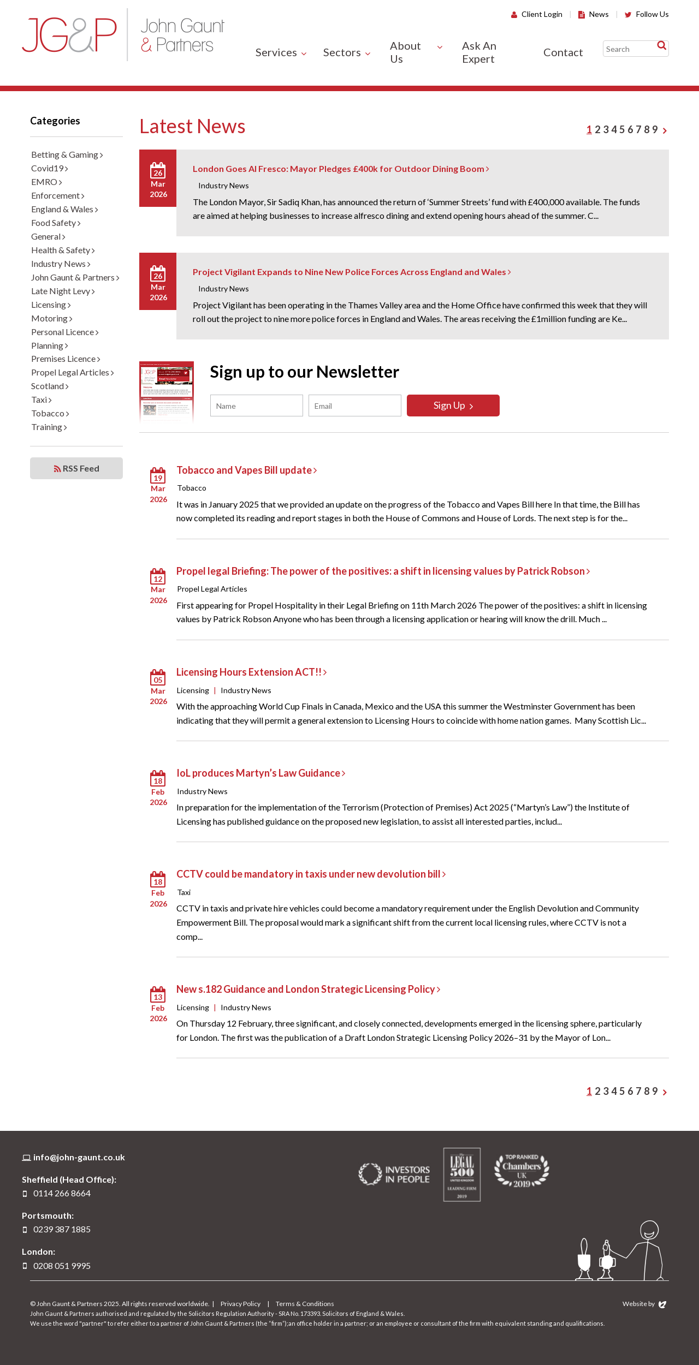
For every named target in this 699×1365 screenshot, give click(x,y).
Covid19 (49, 168)
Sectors (342, 51)
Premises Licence (65, 358)
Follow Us (647, 14)
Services (276, 51)
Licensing (51, 304)
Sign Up (453, 405)
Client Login (536, 14)
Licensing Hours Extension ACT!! (251, 672)
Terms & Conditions (305, 1304)
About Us (405, 52)
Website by (644, 1304)
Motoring (52, 318)
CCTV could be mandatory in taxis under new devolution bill (311, 874)
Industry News (61, 263)
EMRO (46, 181)
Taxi (41, 399)
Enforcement (58, 195)
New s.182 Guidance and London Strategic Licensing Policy (308, 989)
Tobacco (50, 413)
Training (49, 426)
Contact (563, 51)
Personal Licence (65, 331)
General (48, 236)
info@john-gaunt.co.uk (79, 1157)
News (593, 14)
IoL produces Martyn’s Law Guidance (260, 773)
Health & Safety (63, 250)
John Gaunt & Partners (123, 34)
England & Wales (64, 209)
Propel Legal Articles (72, 372)
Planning (49, 345)
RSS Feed (76, 468)
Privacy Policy (240, 1304)
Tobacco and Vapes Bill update (246, 470)
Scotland (50, 385)
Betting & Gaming (67, 154)
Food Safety (56, 222)
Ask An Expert (479, 52)
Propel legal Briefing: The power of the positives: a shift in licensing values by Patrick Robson (383, 571)
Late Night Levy (63, 290)
